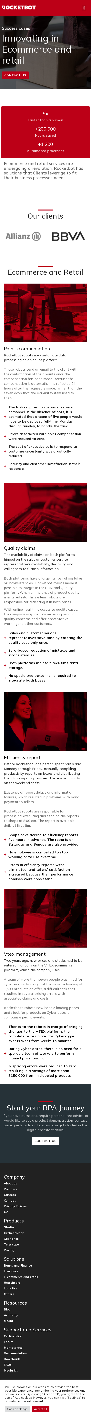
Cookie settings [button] (17, 1409)
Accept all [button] (40, 1409)
